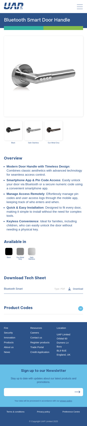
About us (9, 347)
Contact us (36, 337)
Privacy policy (43, 412)
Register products (40, 342)
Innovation (9, 337)
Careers (34, 332)
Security (8, 332)
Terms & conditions (15, 412)
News (7, 352)
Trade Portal (37, 347)
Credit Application (39, 352)
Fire (6, 328)
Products (9, 342)
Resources (36, 328)
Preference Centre (71, 412)
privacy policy (66, 401)
